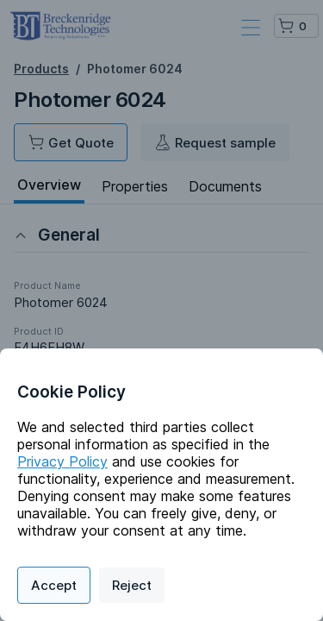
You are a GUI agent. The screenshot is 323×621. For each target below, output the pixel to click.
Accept (54, 585)
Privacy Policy (62, 461)
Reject (132, 585)
